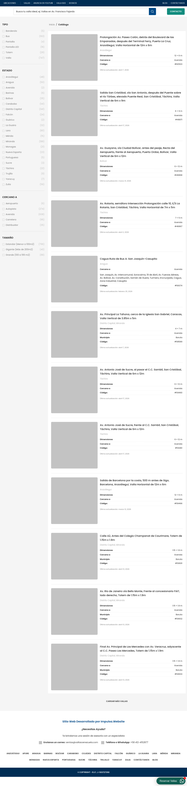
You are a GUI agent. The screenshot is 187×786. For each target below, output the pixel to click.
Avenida (10, 89)
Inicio (52, 26)
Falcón (9, 116)
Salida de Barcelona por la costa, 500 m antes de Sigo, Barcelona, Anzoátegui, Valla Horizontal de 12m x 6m (139, 489)
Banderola (11, 32)
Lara (8, 132)
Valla (8, 59)
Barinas (10, 94)
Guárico (10, 121)
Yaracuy (10, 180)
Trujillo (9, 175)
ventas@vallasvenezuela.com (82, 751)
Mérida (9, 137)
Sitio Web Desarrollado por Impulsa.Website (93, 730)
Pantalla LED (12, 48)
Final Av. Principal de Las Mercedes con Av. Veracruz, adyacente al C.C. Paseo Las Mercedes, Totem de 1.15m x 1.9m (141, 660)
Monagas (11, 148)
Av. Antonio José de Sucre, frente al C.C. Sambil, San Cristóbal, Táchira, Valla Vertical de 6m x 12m (138, 433)
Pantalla (10, 43)
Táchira (10, 169)
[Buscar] (84, 12)
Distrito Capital (14, 110)
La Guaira (11, 126)
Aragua (10, 83)
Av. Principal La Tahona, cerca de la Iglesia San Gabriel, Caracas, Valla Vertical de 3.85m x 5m (140, 321)
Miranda (10, 142)
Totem (9, 54)
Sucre (9, 164)
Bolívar (9, 100)
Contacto (176, 12)
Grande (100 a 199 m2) (18, 256)
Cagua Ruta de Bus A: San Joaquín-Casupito (133, 263)
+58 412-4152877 (139, 751)
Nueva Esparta (14, 153)
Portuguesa (12, 159)
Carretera (11, 221)
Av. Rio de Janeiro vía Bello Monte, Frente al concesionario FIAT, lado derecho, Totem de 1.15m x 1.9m (140, 601)
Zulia (8, 185)
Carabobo (11, 105)
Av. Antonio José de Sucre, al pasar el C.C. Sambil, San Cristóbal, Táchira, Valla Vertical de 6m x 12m (139, 377)
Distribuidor (12, 226)
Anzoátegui (12, 78)
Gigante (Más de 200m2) (19, 251)
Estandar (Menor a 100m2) (20, 245)
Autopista (11, 210)
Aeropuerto (12, 205)
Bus (8, 37)
